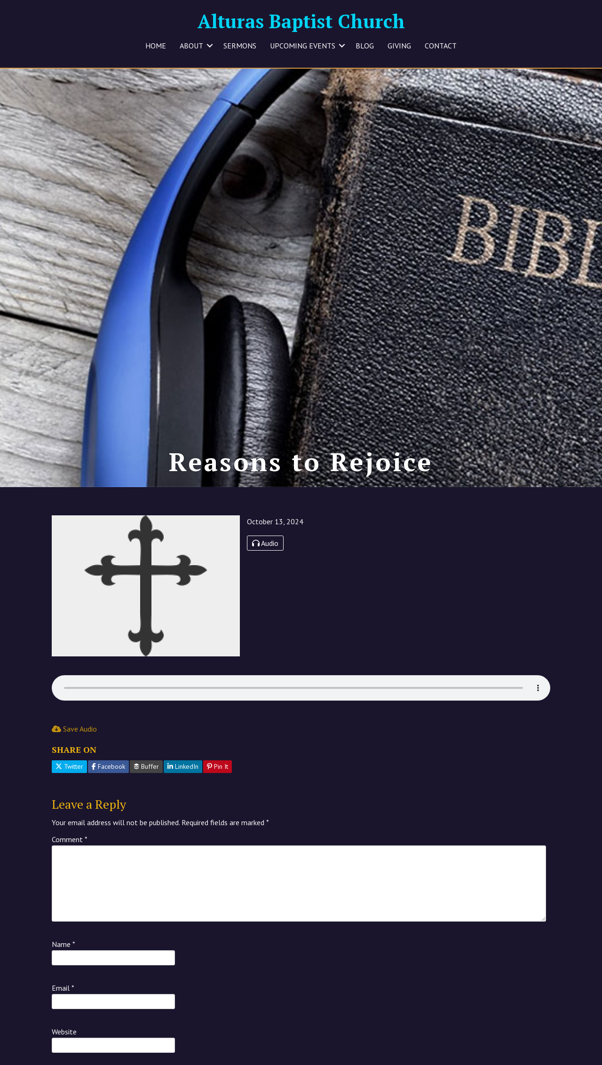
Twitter (69, 774)
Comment (69, 847)
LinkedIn (182, 774)
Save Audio (74, 736)
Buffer (146, 774)
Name (63, 952)
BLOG (365, 45)
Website (64, 1039)
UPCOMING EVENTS (302, 45)
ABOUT (191, 45)
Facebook (108, 774)
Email (63, 996)
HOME (155, 45)
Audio (265, 550)
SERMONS (239, 45)
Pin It (217, 774)
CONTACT (441, 45)
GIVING (399, 45)
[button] (209, 45)
